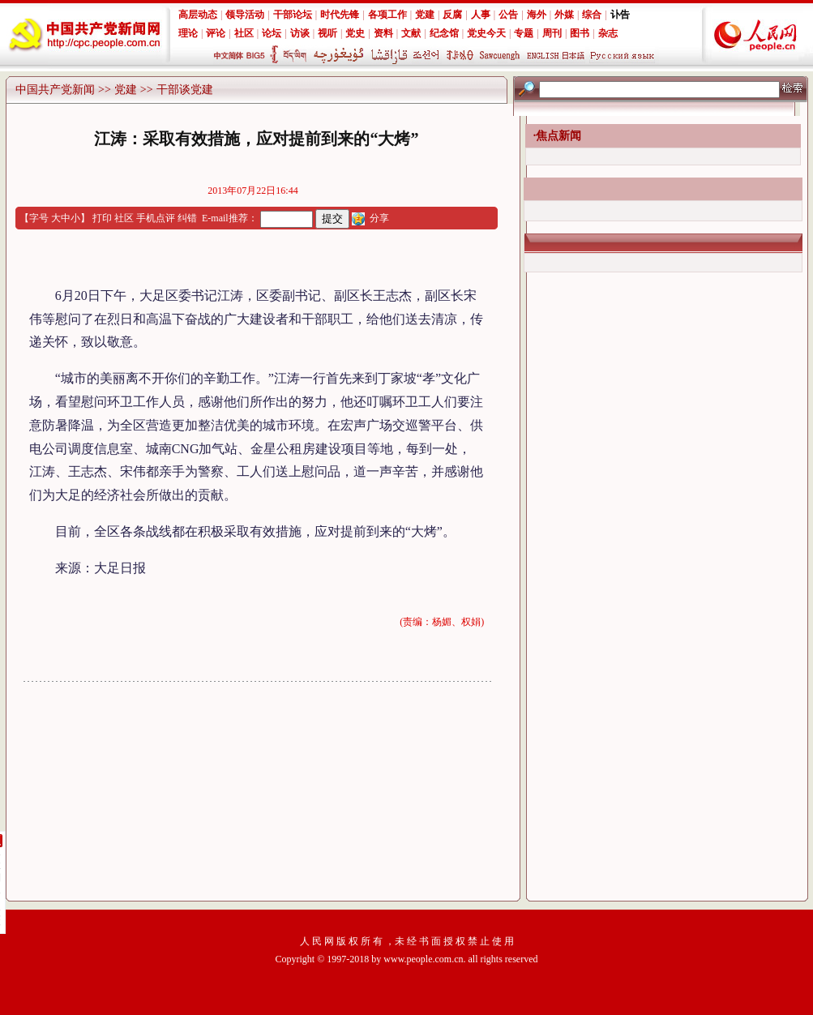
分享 (379, 218)
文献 (411, 33)
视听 (327, 33)
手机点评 (155, 218)
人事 (480, 14)
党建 (424, 14)
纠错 (187, 218)
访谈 (300, 33)
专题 (523, 33)
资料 (383, 33)
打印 (102, 218)
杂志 (608, 33)
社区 (244, 33)
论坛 (271, 33)
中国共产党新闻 (55, 90)
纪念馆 (444, 33)
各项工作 (387, 14)
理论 (188, 33)
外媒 (564, 14)
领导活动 (244, 14)
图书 (579, 33)
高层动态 (197, 14)
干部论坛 (292, 14)
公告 (508, 14)
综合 (591, 14)
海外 (536, 14)
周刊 (552, 33)
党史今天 (486, 33)
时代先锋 (339, 14)
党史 (355, 33)
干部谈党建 (184, 90)
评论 (215, 33)
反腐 (452, 14)
